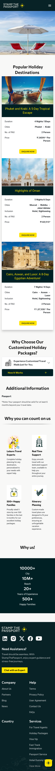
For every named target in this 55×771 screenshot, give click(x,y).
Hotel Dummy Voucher (41, 760)
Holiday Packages (38, 733)
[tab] (27, 363)
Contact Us (35, 706)
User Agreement (37, 700)
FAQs (32, 712)
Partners (6, 694)
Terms (32, 688)
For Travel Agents (38, 727)
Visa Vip (33, 739)
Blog (4, 700)
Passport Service (38, 754)
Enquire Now (28, 151)
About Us (6, 688)
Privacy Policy (36, 694)
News (5, 706)
